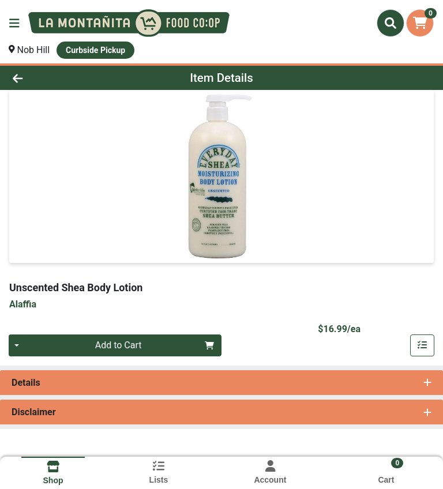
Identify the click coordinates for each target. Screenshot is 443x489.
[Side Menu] (14, 23)
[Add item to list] (422, 345)
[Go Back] (62, 77)
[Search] (390, 23)
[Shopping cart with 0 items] (420, 23)
